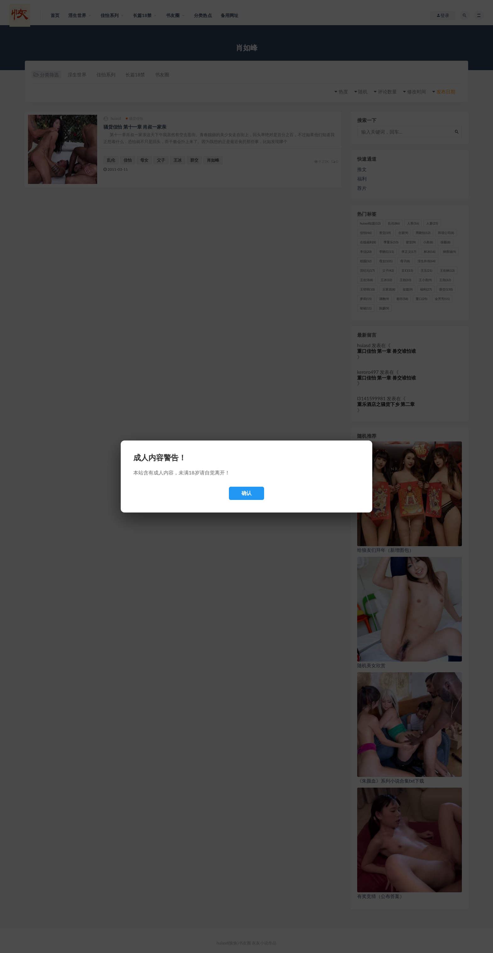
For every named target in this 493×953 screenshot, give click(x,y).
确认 (246, 493)
